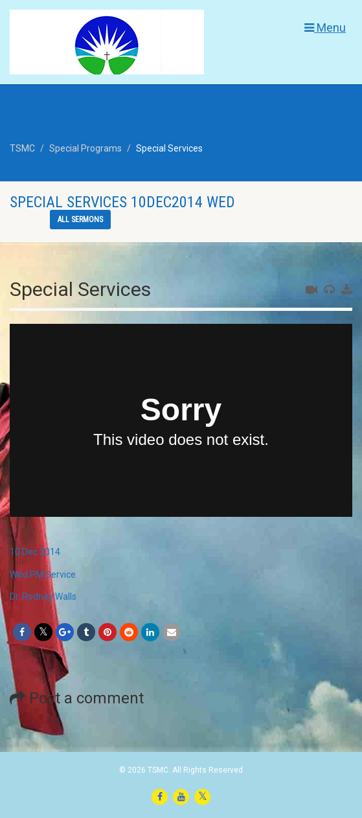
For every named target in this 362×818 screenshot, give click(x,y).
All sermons (80, 219)
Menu (325, 27)
